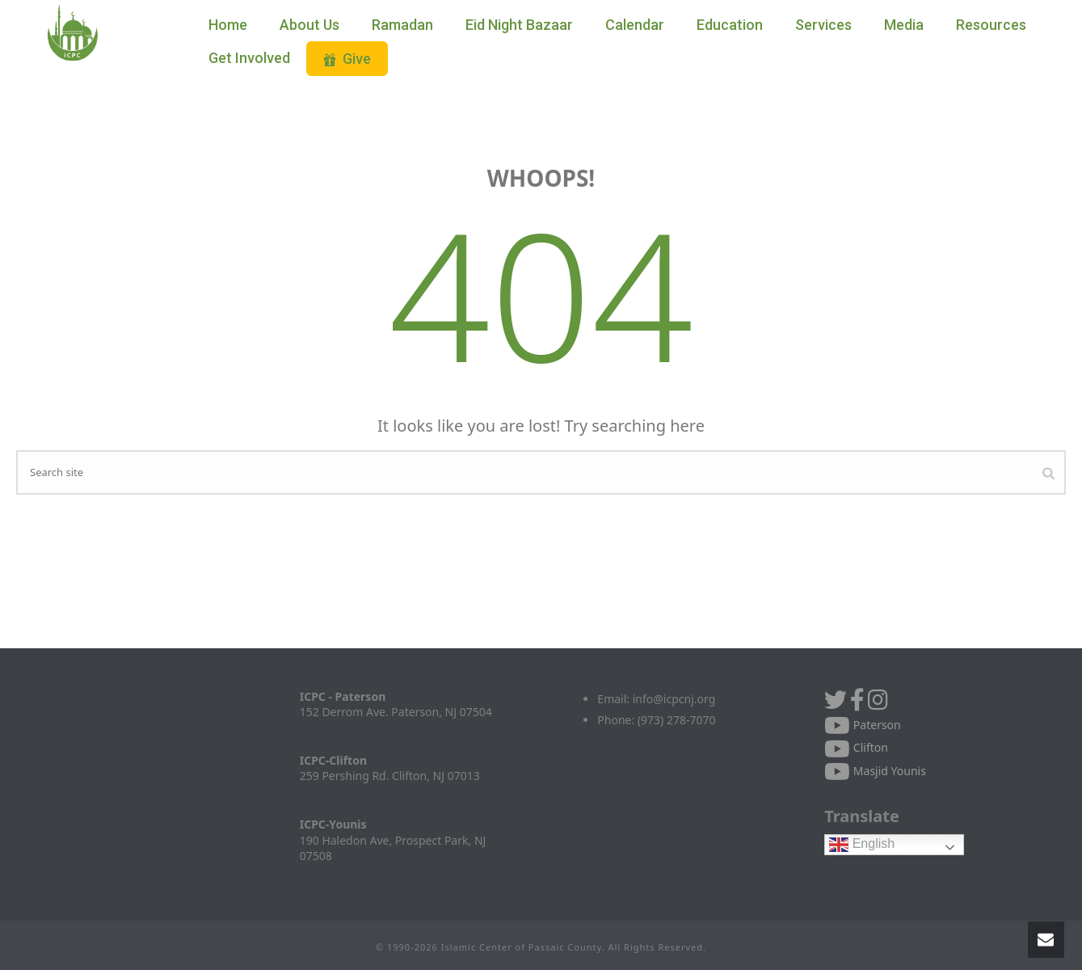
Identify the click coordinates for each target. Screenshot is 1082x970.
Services (823, 24)
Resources (991, 24)
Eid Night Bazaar (519, 24)
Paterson (862, 724)
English (862, 844)
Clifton (856, 747)
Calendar (634, 24)
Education (730, 24)
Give (347, 58)
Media (904, 24)
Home (227, 24)
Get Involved (249, 57)
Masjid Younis (875, 770)
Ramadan (402, 24)
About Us (309, 24)
